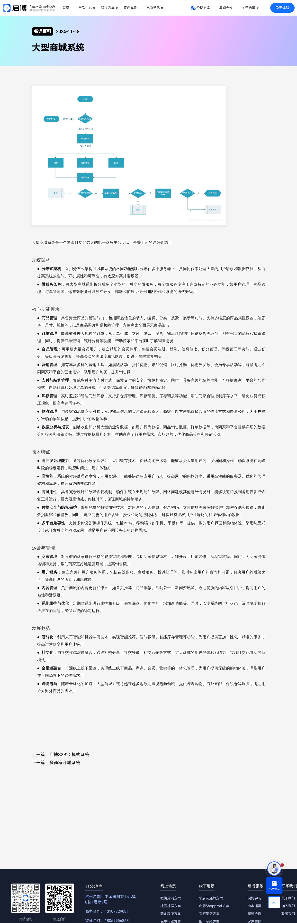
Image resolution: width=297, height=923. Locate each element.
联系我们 (288, 914)
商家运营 (254, 906)
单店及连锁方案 (211, 898)
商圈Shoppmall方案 (214, 906)
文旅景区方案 (209, 914)
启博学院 (254, 898)
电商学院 (153, 7)
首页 (66, 8)
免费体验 (282, 8)
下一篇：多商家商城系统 (56, 762)
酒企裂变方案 (170, 914)
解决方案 (108, 7)
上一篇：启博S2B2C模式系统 (60, 754)
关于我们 (288, 898)
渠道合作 (226, 8)
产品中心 (85, 7)
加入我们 (288, 906)
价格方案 (203, 8)
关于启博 (248, 7)
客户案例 (130, 8)
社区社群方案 (170, 906)
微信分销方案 (170, 898)
